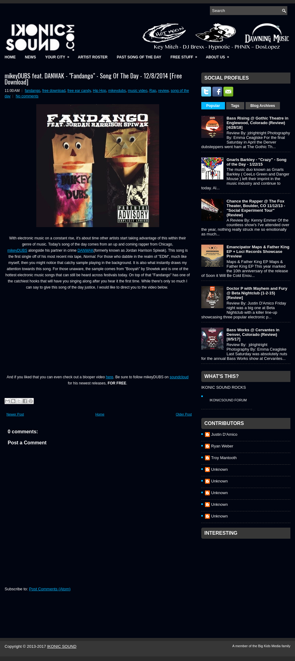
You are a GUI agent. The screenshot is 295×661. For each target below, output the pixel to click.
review (163, 91)
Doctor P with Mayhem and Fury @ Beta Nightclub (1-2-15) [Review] (256, 293)
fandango (32, 91)
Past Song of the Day (139, 57)
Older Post (184, 414)
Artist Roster (93, 57)
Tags (235, 106)
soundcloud (179, 377)
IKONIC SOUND (61, 646)
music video (137, 91)
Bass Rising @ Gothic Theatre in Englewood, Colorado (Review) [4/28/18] (257, 123)
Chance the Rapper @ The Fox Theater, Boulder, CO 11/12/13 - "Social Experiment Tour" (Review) (255, 208)
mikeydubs (117, 91)
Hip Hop (99, 91)
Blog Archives (262, 106)
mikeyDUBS (17, 250)
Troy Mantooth (224, 457)
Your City (59, 55)
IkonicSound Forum (228, 400)
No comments (27, 96)
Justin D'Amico (224, 434)
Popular (213, 106)
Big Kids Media (269, 646)
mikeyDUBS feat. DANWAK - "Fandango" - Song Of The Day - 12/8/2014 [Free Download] (93, 79)
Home (10, 57)
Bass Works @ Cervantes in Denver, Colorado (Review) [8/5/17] (252, 334)
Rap (152, 91)
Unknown (219, 469)
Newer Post (15, 414)
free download (53, 91)
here (109, 377)
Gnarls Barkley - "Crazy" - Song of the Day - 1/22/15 (256, 162)
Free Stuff (186, 55)
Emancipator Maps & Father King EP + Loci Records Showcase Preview (257, 251)
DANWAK (85, 250)
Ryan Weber (222, 446)
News (30, 57)
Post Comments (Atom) (50, 589)
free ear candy (79, 91)
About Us (219, 55)
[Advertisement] (247, 580)
